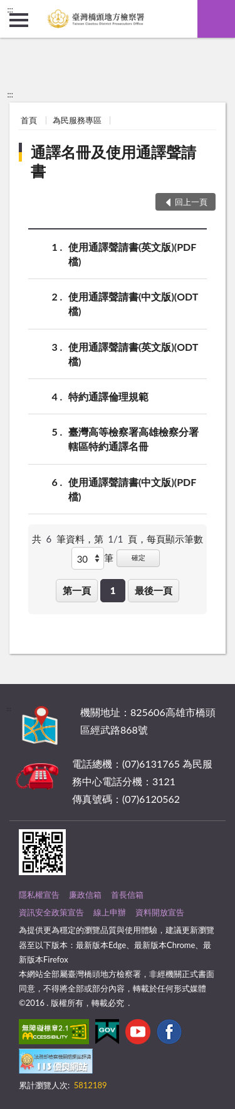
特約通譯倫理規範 (108, 396)
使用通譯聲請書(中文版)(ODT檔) (133, 303)
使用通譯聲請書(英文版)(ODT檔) (133, 353)
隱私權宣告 (39, 895)
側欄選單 (18, 20)
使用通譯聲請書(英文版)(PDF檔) (132, 253)
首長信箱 (127, 895)
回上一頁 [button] (191, 202)
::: (10, 9)
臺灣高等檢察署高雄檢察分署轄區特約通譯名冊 (133, 438)
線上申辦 (109, 912)
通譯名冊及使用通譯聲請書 (113, 161)
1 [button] (113, 590)
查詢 (216, 19)
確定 (138, 557)
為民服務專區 (77, 120)
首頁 (29, 120)
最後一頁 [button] (153, 590)
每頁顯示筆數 (175, 538)
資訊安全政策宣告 (51, 912)
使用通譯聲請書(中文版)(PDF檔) (132, 488)
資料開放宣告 (159, 912)
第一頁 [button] (77, 590)
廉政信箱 (85, 895)
